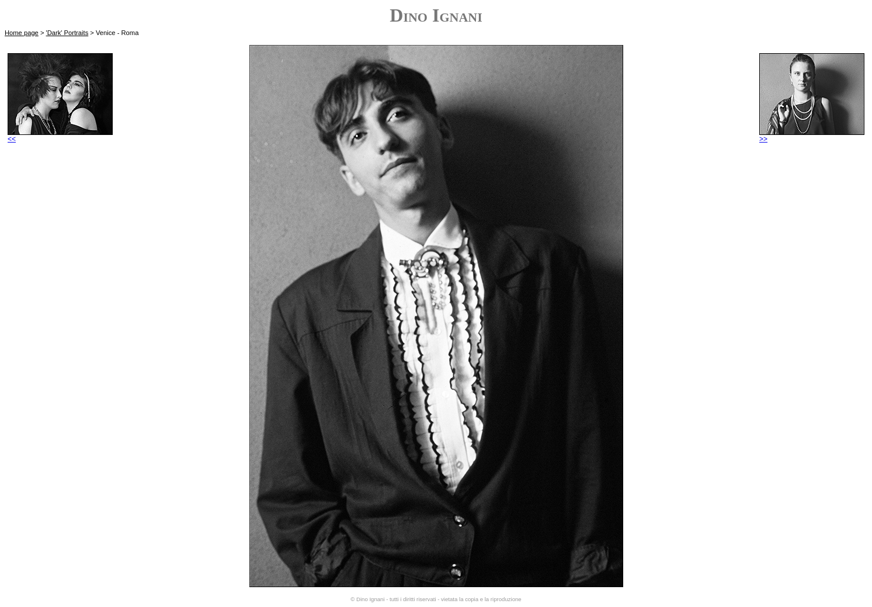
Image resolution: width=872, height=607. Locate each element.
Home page (22, 32)
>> (811, 136)
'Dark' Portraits (67, 32)
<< (60, 136)
